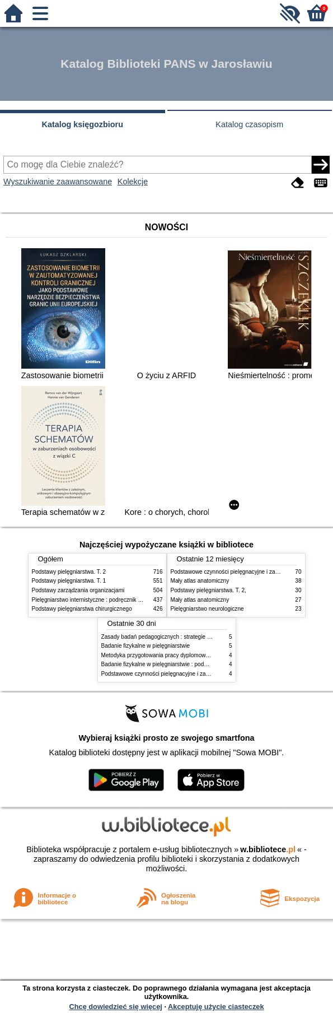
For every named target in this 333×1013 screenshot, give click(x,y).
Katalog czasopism (249, 124)
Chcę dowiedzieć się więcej (115, 1006)
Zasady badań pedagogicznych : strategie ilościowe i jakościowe (181, 637)
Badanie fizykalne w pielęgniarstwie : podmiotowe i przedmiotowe (183, 664)
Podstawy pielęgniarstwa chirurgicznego (82, 609)
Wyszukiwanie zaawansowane (57, 181)
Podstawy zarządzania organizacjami (78, 590)
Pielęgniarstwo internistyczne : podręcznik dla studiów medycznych (115, 600)
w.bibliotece (268, 849)
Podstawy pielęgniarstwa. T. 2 (69, 572)
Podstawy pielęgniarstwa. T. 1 (69, 581)
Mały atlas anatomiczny (200, 581)
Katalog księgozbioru (82, 124)
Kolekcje (133, 181)
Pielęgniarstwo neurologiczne (207, 609)
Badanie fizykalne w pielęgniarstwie (145, 646)
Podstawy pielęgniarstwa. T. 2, (208, 590)
